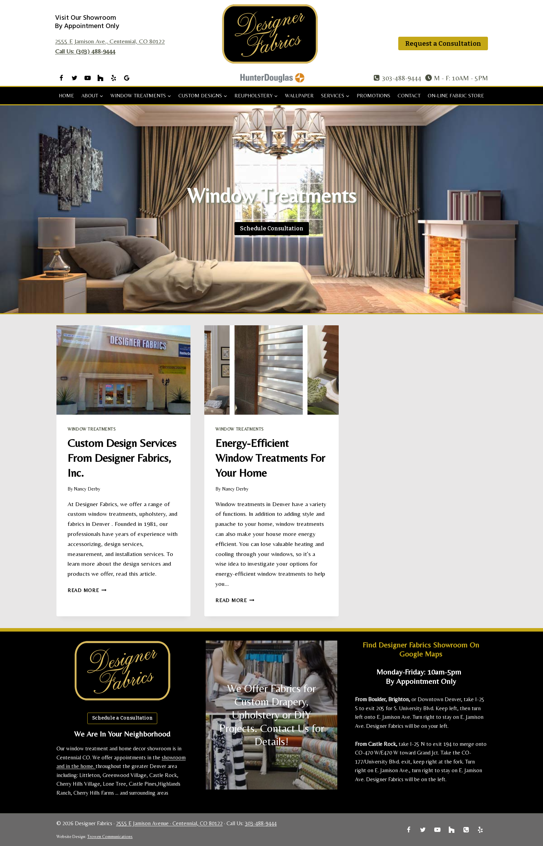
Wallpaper (299, 95)
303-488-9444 (261, 823)
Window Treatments (92, 429)
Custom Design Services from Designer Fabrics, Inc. (120, 457)
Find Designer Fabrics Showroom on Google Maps (421, 649)
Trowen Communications (110, 836)
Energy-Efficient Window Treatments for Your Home (266, 457)
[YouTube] (87, 78)
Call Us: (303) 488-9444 (85, 51)
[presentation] (123, 370)
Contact (409, 95)
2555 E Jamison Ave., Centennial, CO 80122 (110, 41)
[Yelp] (113, 78)
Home (66, 95)
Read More (87, 590)
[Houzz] (100, 78)
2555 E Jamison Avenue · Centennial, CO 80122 (169, 823)
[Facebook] (61, 78)
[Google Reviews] (127, 78)
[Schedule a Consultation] (271, 228)
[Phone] (466, 829)
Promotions (373, 95)
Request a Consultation (443, 43)
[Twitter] (74, 78)
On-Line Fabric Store (456, 95)
